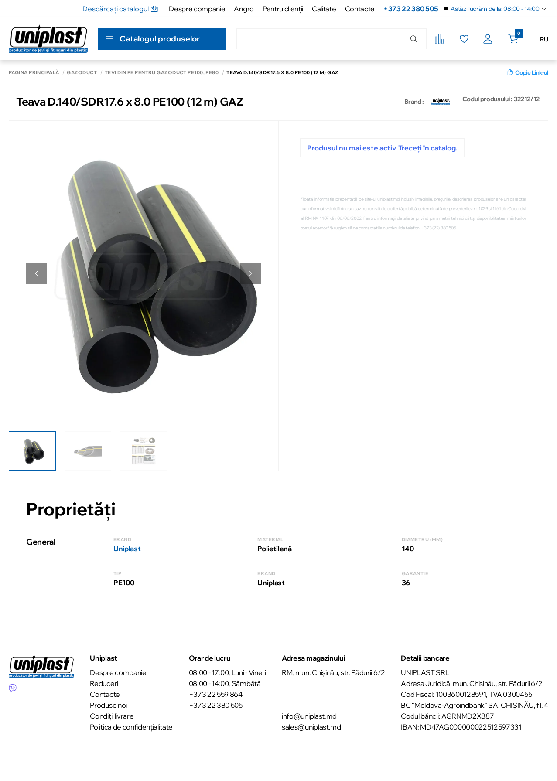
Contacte (360, 8)
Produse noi (108, 704)
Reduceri (104, 682)
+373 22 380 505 (410, 8)
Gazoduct (82, 72)
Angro (243, 8)
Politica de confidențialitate (131, 726)
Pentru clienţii (283, 8)
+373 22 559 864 (216, 693)
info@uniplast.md (309, 715)
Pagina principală (34, 72)
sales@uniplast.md (311, 726)
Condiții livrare (111, 715)
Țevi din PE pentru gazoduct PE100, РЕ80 (162, 72)
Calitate (324, 8)
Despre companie (197, 8)
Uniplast (126, 547)
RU (544, 39)
